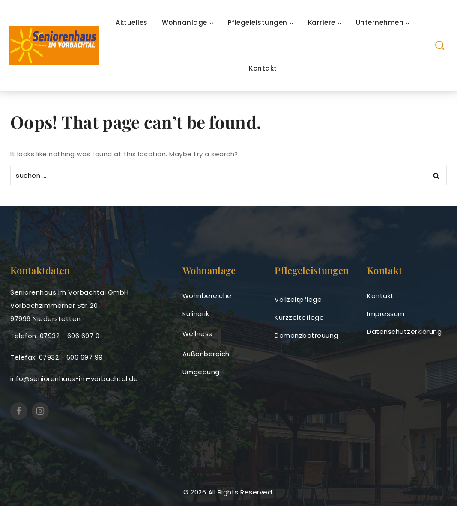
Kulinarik (195, 313)
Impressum (386, 313)
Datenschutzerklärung (404, 331)
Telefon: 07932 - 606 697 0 (54, 335)
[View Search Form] (440, 45)
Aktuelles (132, 22)
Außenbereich (206, 353)
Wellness (197, 333)
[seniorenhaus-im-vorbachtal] (54, 45)
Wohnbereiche (207, 295)
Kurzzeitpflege (299, 317)
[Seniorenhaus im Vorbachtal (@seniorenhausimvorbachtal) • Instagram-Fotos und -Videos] (40, 411)
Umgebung (201, 371)
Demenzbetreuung (306, 335)
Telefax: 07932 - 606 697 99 (56, 357)
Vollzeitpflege (298, 299)
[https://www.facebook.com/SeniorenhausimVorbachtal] (18, 411)
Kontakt (263, 68)
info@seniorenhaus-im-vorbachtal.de (74, 378)
